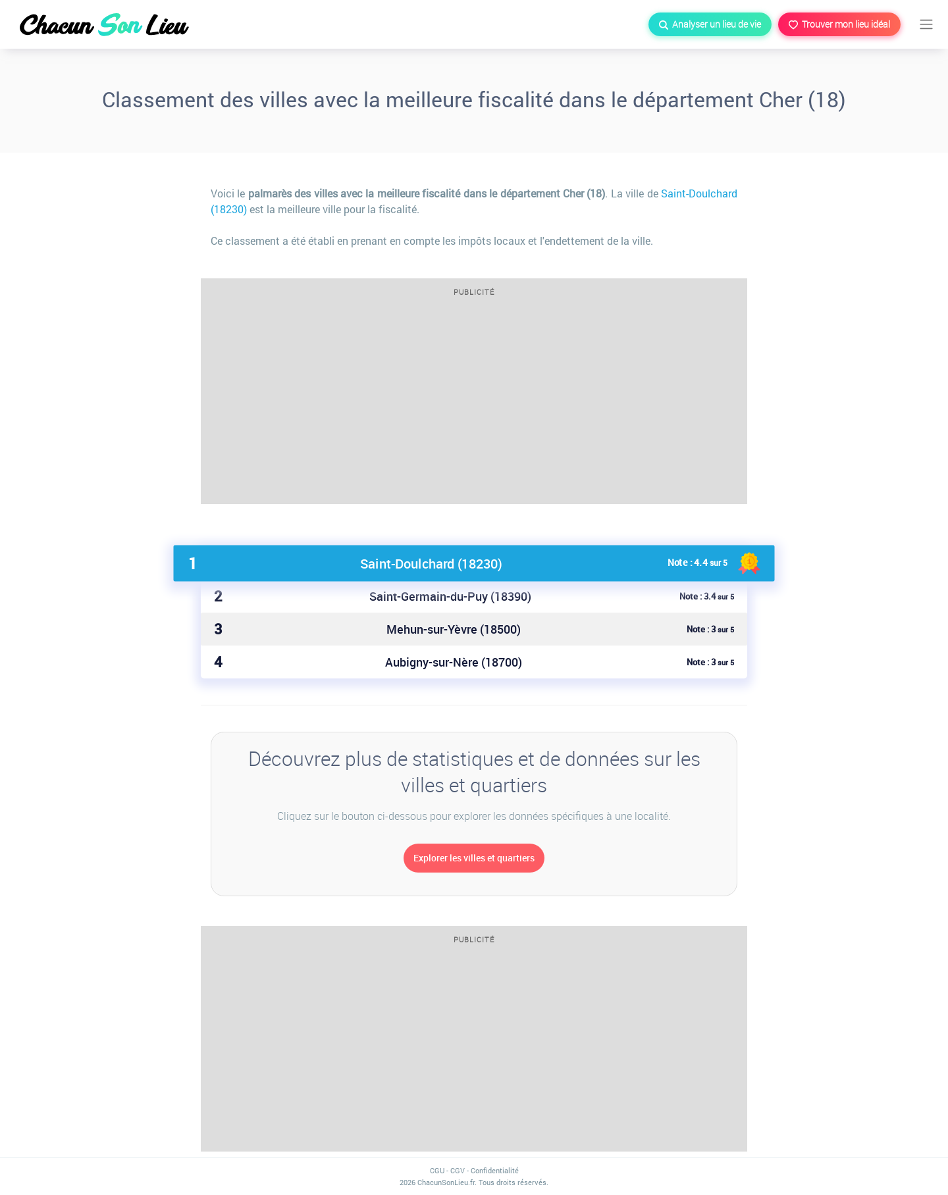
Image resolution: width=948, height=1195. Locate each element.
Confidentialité (495, 1170)
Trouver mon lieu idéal (839, 24)
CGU (437, 1170)
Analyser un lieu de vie (710, 24)
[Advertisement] (474, 405)
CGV (457, 1170)
